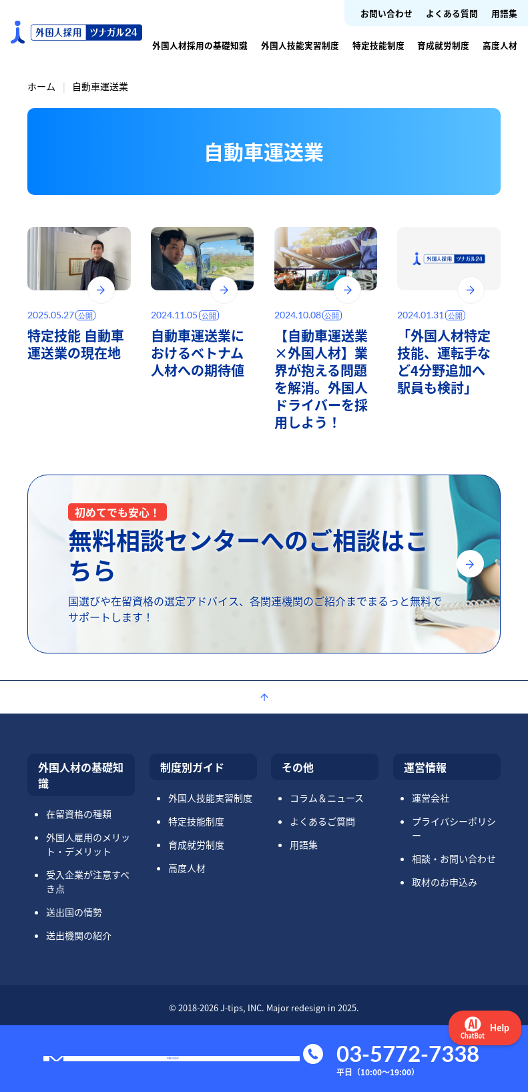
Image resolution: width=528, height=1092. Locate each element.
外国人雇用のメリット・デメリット (88, 844)
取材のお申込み (444, 881)
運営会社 (430, 797)
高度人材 (500, 45)
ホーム (41, 86)
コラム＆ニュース (327, 797)
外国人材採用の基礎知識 (200, 45)
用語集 (504, 13)
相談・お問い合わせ (454, 858)
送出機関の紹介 (78, 935)
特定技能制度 (378, 45)
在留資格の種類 (78, 813)
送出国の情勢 (74, 911)
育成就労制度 (443, 45)
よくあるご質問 (322, 821)
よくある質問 (452, 13)
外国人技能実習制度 (300, 45)
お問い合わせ (386, 13)
